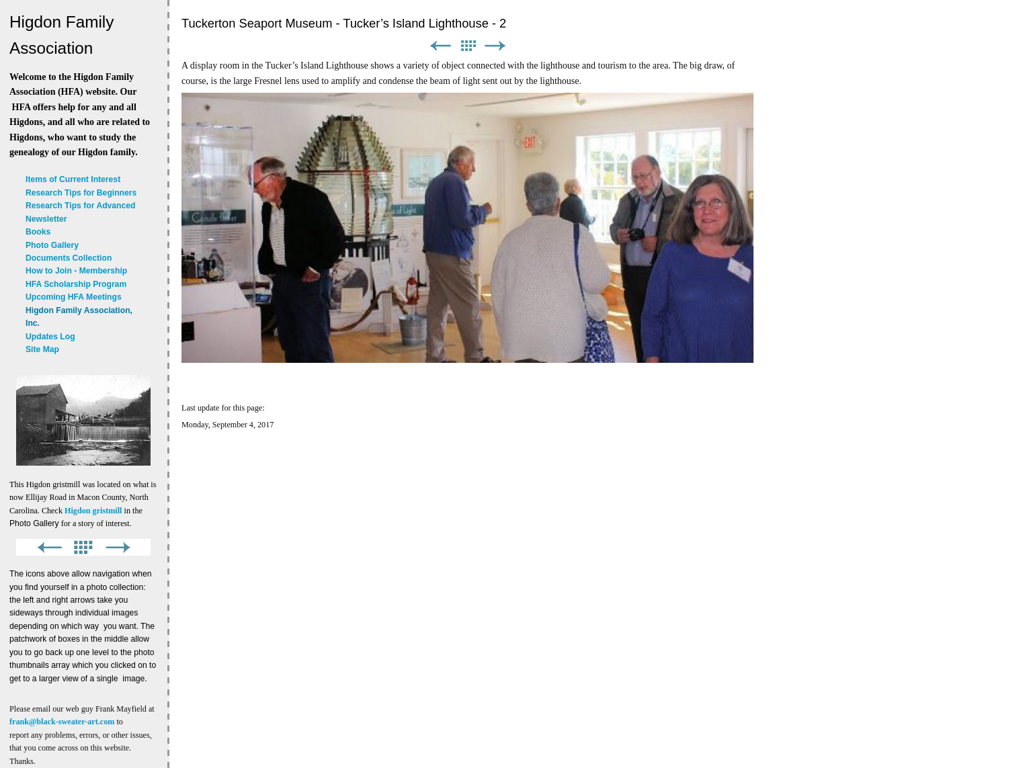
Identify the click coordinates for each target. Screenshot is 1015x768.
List (467, 46)
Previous (440, 46)
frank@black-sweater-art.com (61, 721)
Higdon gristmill (93, 510)
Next (495, 46)
